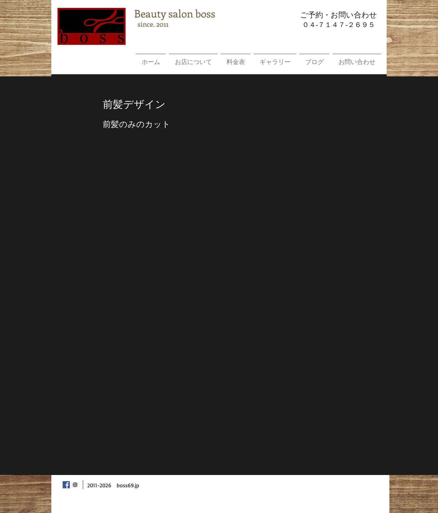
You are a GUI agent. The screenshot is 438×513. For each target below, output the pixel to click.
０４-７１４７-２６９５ (338, 24)
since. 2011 (151, 23)
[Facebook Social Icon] (66, 484)
